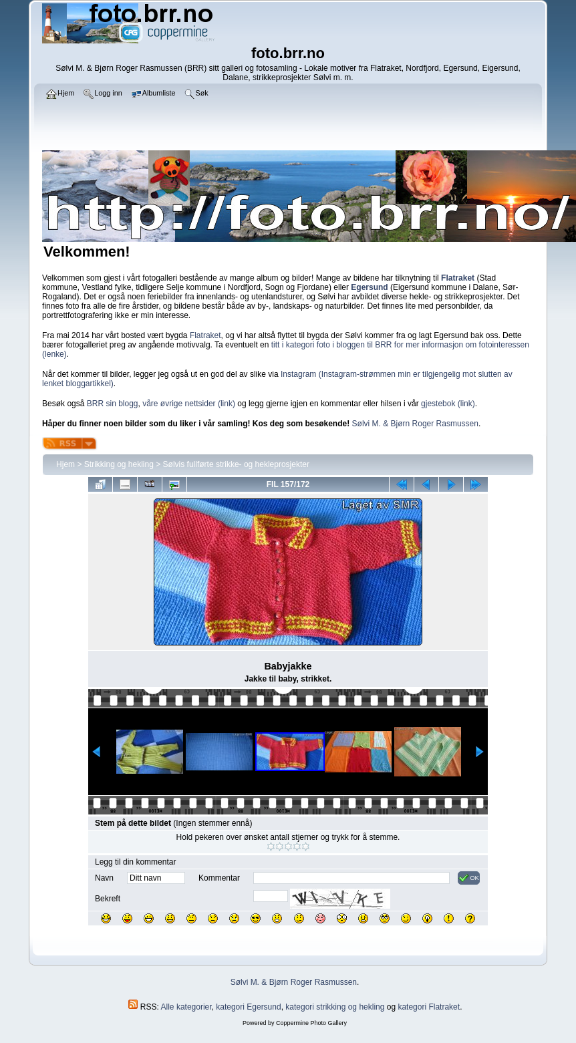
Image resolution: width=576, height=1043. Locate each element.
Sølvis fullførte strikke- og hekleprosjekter (236, 464)
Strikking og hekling (119, 464)
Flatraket (205, 335)
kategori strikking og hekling (334, 1007)
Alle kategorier (186, 1007)
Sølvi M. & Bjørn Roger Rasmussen (415, 423)
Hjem (65, 464)
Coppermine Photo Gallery (311, 1023)
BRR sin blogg (112, 403)
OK (468, 878)
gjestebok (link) (448, 403)
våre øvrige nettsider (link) (188, 403)
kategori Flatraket (429, 1007)
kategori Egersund (248, 1007)
